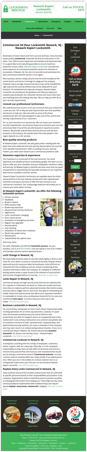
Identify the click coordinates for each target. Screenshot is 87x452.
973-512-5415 (78, 8)
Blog (59, 28)
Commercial (29, 21)
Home (6, 21)
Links (60, 446)
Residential (16, 21)
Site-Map (53, 446)
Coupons (67, 21)
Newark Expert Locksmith (35, 66)
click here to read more (48, 275)
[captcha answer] (77, 160)
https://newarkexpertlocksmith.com (51, 438)
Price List (50, 28)
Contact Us (79, 21)
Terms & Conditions (32, 446)
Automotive (43, 21)
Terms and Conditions (34, 28)
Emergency (56, 21)
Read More (12, 426)
